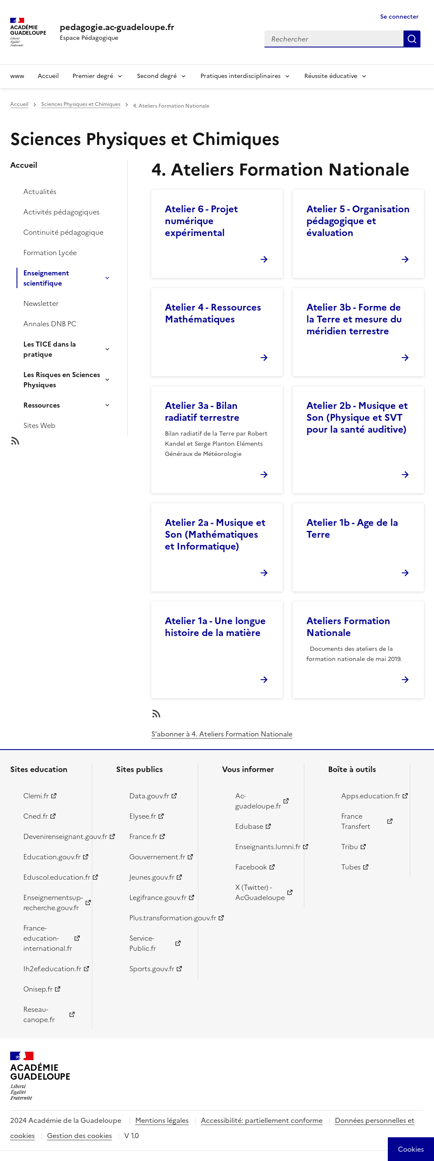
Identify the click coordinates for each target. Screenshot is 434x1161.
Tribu (349, 847)
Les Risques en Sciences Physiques (61, 379)
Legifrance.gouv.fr (157, 897)
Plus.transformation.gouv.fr (158, 918)
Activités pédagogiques (61, 212)
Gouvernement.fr (157, 857)
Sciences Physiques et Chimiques (80, 104)
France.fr (143, 836)
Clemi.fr (36, 796)
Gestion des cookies (79, 1135)
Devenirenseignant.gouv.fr (52, 836)
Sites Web (39, 425)
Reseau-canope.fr (39, 1014)
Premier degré (92, 76)
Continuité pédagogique (63, 232)
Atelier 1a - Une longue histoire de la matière (215, 627)
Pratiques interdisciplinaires (240, 76)
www (17, 76)
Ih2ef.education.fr (52, 969)
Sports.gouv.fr (151, 969)
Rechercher (411, 39)
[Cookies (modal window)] (411, 1149)
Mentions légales (162, 1120)
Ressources (41, 405)
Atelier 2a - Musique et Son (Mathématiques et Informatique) (215, 534)
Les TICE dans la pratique (49, 349)
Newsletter (40, 303)
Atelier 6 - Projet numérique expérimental (201, 221)
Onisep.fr (38, 989)
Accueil (48, 76)
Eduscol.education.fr (52, 877)
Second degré (157, 76)
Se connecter (399, 16)
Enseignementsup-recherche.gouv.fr (52, 902)
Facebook (251, 867)
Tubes (351, 867)
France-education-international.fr (47, 938)
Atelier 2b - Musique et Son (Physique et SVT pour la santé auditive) (357, 417)
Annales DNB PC (49, 324)
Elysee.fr (142, 816)
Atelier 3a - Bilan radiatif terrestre (202, 412)
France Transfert (355, 821)
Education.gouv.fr (52, 857)
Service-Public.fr (142, 943)
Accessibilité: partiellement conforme (262, 1120)
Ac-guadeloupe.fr (258, 801)
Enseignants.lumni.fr (264, 847)
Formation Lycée (50, 252)
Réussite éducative (330, 76)
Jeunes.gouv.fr (151, 877)
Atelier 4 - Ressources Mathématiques (213, 313)
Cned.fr (35, 816)
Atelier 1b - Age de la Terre (352, 529)
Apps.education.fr (370, 796)
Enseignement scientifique (46, 278)
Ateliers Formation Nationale (348, 627)
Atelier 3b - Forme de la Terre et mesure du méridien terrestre (354, 319)
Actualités (39, 191)
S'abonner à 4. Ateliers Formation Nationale (221, 734)
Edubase (249, 826)
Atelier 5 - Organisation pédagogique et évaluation (358, 221)
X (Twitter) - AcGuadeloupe (260, 892)
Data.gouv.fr (149, 796)
